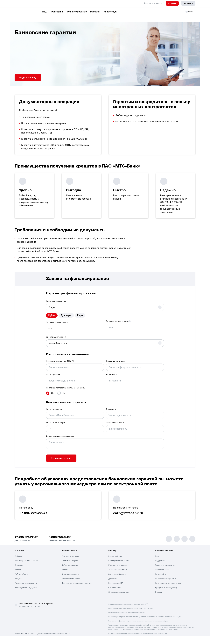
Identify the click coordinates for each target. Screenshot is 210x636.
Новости (18, 566)
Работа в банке (22, 571)
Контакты (19, 562)
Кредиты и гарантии (117, 562)
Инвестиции (110, 11)
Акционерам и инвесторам (27, 557)
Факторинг (57, 11)
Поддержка (160, 557)
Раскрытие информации (26, 579)
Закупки (18, 575)
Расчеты (95, 11)
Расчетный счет (115, 553)
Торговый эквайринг (117, 566)
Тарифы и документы (165, 562)
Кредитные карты (69, 557)
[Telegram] (169, 535)
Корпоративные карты (118, 557)
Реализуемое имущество (26, 584)
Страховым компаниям (119, 588)
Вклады (64, 566)
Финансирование (77, 11)
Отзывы (158, 588)
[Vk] (184, 535)
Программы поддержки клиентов (76, 579)
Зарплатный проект (70, 575)
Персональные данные (165, 575)
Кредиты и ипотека (70, 553)
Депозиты (112, 575)
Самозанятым (114, 584)
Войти (189, 11)
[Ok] (192, 535)
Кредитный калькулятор (166, 584)
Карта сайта (160, 571)
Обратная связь (162, 566)
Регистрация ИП (115, 579)
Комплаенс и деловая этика (168, 579)
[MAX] (177, 535)
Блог (157, 553)
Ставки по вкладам (70, 571)
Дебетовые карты (69, 562)
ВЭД (44, 11)
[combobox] (105, 306)
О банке (18, 553)
